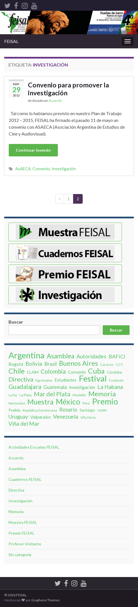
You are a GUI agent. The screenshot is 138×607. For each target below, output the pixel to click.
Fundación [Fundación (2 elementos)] (116, 380)
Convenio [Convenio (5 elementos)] (77, 371)
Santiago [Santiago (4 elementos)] (87, 410)
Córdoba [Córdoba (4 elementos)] (114, 372)
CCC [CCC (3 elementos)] (119, 364)
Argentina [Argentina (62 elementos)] (26, 355)
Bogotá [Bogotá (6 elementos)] (15, 364)
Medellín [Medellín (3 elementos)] (79, 395)
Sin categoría (19, 554)
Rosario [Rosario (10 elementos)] (68, 409)
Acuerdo (55, 100)
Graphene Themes (45, 600)
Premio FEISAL (21, 533)
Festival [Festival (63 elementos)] (93, 378)
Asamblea (17, 468)
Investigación (64, 168)
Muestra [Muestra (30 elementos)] (40, 402)
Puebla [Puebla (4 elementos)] (14, 410)
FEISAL (11, 41)
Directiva (16, 490)
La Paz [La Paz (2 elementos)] (12, 395)
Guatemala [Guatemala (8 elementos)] (55, 387)
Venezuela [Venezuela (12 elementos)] (65, 417)
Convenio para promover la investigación (68, 89)
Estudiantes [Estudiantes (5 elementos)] (65, 379)
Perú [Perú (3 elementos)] (86, 403)
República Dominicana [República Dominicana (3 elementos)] (40, 410)
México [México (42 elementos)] (68, 402)
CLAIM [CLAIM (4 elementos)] (32, 372)
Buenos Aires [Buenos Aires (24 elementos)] (78, 363)
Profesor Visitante (24, 543)
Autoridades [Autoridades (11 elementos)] (91, 356)
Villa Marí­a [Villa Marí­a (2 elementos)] (88, 417)
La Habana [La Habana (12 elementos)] (110, 387)
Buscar (15, 321)
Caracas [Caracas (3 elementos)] (106, 364)
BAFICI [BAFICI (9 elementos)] (117, 356)
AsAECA (23, 168)
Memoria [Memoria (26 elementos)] (102, 394)
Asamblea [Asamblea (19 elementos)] (60, 356)
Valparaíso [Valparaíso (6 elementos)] (40, 416)
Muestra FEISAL (22, 522)
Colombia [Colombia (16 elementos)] (53, 371)
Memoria (16, 511)
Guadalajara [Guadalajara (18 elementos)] (24, 387)
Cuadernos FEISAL (24, 479)
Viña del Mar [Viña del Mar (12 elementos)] (24, 424)
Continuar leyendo (33, 150)
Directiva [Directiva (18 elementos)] (20, 379)
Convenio (41, 168)
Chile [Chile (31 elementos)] (16, 371)
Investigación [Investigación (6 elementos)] (82, 387)
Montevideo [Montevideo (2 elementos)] (16, 403)
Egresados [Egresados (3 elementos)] (44, 380)
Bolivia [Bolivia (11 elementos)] (33, 364)
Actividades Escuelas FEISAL (33, 447)
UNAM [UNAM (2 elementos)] (102, 410)
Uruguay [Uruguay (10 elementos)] (18, 417)
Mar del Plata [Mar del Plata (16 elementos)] (52, 394)
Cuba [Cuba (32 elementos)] (96, 371)
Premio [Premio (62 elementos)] (105, 401)
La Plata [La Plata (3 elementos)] (25, 395)
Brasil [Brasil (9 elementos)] (50, 364)
